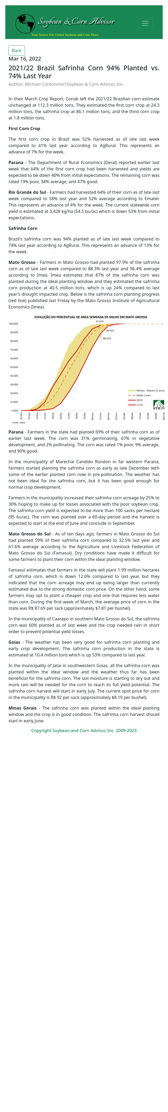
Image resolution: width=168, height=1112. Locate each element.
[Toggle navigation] (145, 23)
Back (17, 50)
